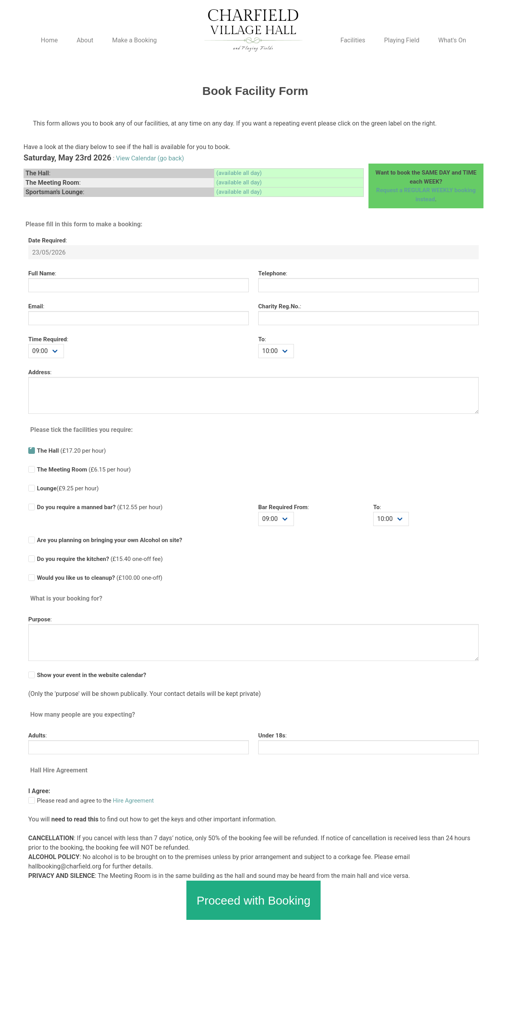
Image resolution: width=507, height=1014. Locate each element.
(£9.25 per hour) (67, 488)
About (85, 40)
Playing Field (401, 40)
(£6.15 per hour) (84, 469)
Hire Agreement (133, 800)
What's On (452, 40)
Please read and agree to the (95, 800)
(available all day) (239, 173)
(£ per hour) (99, 507)
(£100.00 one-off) (99, 577)
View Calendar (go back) (150, 158)
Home (49, 40)
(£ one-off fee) (100, 559)
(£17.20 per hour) (71, 450)
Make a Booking (134, 40)
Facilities (353, 40)
